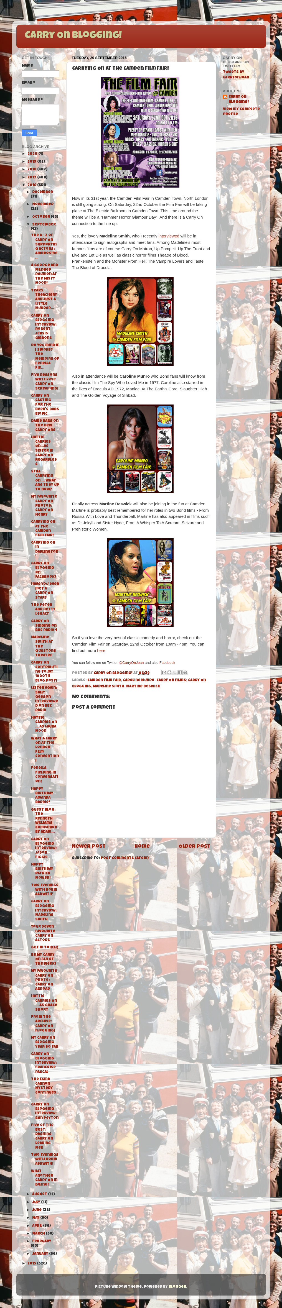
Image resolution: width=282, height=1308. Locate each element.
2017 (32, 178)
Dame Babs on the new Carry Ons (45, 425)
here (101, 650)
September (44, 225)
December (42, 192)
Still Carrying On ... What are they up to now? (45, 481)
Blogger (177, 1287)
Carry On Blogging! (73, 36)
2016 (32, 185)
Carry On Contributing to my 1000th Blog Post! (44, 672)
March (39, 1234)
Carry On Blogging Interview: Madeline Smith (44, 911)
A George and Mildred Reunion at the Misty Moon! (44, 274)
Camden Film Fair (104, 680)
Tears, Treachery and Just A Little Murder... (44, 300)
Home (142, 846)
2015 (32, 1264)
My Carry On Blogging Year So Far (44, 1042)
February (41, 1241)
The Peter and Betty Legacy (43, 609)
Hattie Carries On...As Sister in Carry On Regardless (44, 451)
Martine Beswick (143, 686)
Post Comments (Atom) (125, 858)
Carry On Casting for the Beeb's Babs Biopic (45, 405)
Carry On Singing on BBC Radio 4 (44, 626)
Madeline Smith (108, 686)
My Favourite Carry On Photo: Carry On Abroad (44, 980)
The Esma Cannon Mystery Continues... (45, 1088)
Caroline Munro (138, 680)
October (41, 217)
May (36, 1218)
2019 (32, 162)
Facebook (167, 663)
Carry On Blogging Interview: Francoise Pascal (44, 1063)
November (43, 204)
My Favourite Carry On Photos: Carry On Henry (44, 506)
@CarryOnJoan (131, 663)
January (40, 1254)
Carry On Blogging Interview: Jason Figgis (44, 848)
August (40, 1194)
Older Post (194, 846)
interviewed (169, 236)
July (36, 1202)
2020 (32, 154)
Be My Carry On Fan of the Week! (43, 959)
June (37, 1210)
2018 (32, 170)
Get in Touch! (44, 947)
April (37, 1226)
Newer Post (89, 846)
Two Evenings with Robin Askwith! (45, 890)
